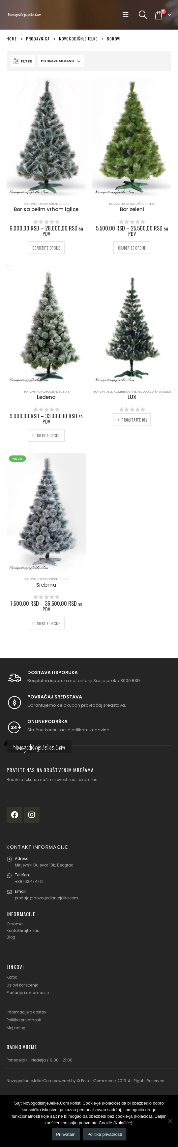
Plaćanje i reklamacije (28, 992)
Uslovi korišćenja (23, 985)
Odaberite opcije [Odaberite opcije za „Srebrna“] (46, 623)
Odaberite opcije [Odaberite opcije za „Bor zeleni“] (132, 248)
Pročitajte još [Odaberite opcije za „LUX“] (134, 420)
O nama (15, 924)
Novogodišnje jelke (52, 204)
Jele (109, 391)
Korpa (12, 977)
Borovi (29, 204)
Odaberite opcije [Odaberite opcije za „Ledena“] (46, 435)
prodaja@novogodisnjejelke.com (46, 898)
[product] (46, 137)
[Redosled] (61, 61)
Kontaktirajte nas (23, 930)
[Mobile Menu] (127, 14)
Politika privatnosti (24, 1020)
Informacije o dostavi (27, 1012)
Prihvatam (65, 1134)
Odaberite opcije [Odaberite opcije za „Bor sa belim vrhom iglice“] (46, 248)
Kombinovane (125, 391)
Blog (11, 937)
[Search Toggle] (143, 15)
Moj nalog (16, 1028)
